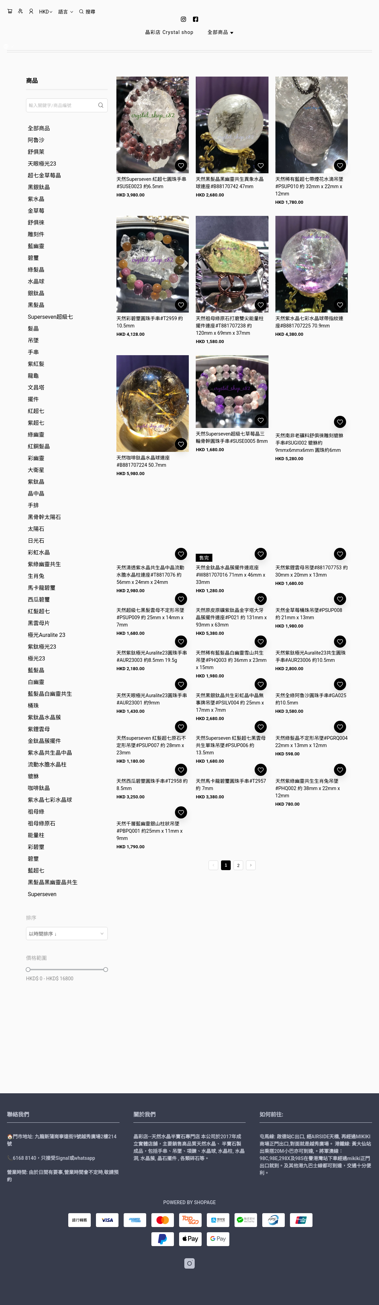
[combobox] (67, 933)
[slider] (28, 969)
